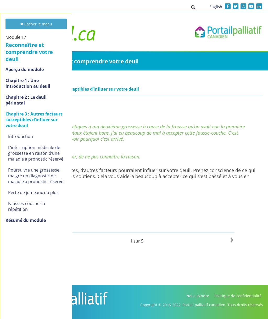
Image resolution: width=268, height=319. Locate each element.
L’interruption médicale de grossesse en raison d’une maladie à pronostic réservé (35, 153)
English (215, 6)
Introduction (20, 136)
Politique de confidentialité (237, 295)
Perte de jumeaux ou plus (33, 192)
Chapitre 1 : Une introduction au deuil (27, 83)
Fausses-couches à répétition (26, 206)
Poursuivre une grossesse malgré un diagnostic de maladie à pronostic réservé (35, 175)
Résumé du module (25, 220)
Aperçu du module (24, 69)
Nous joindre (197, 295)
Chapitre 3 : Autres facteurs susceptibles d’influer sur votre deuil (34, 119)
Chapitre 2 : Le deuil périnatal (26, 100)
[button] (193, 7)
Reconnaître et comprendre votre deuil (29, 52)
